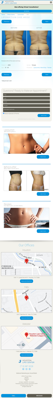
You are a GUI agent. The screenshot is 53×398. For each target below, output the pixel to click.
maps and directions (26, 281)
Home (3, 14)
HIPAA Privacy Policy (26, 376)
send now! (44, 115)
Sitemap (26, 377)
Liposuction (21, 14)
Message (39, 396)
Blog (26, 380)
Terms (33, 119)
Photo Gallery (11, 14)
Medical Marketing (22, 373)
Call (13, 396)
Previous (6, 21)
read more (43, 157)
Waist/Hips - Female (45, 67)
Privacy (30, 119)
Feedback (26, 379)
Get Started (26, 11)
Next (46, 21)
